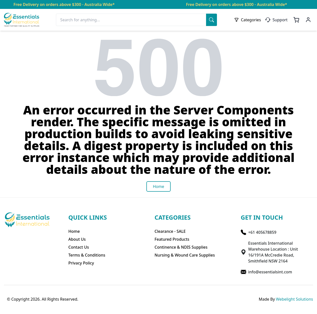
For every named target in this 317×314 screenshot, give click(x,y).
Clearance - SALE (170, 231)
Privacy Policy (81, 263)
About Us (77, 239)
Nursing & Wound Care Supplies (185, 255)
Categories (247, 20)
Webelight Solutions (294, 299)
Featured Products (172, 239)
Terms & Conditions (86, 255)
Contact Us (78, 247)
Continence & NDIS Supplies (181, 247)
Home (74, 231)
